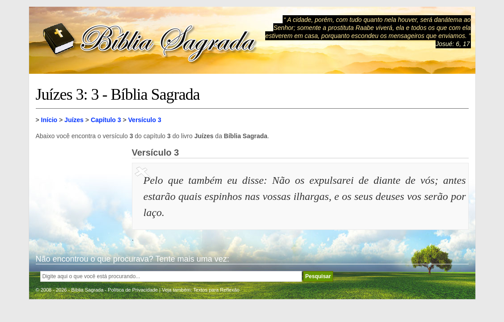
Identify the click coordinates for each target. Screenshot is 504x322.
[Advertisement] (80, 192)
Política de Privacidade (133, 289)
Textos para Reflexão (216, 289)
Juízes (74, 119)
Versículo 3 (144, 119)
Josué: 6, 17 (453, 43)
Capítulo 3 (106, 119)
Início (49, 119)
